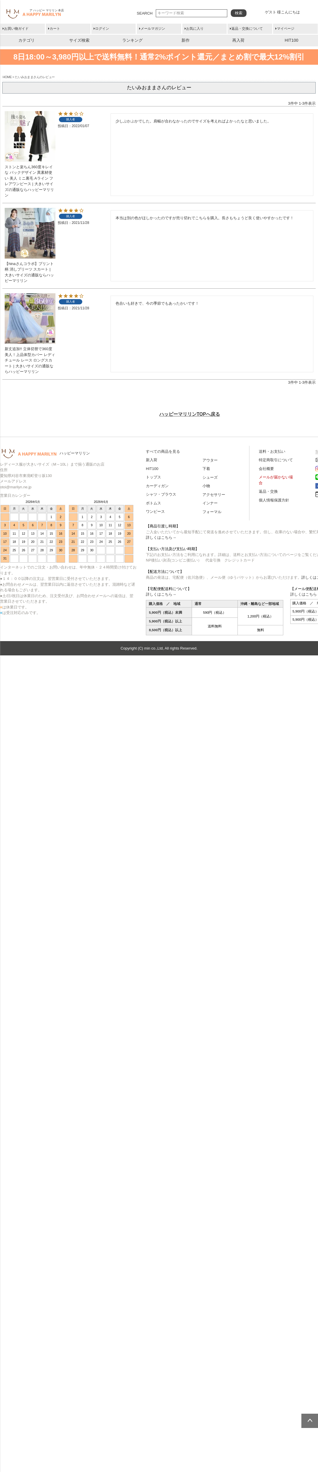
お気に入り (195, 29)
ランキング (132, 40)
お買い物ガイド (16, 29)
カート (55, 29)
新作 (185, 40)
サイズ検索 (79, 40)
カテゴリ (26, 40)
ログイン (102, 29)
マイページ (285, 29)
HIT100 (291, 40)
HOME (7, 77)
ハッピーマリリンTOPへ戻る (189, 414)
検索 (238, 13)
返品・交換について (247, 29)
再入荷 (238, 40)
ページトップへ (309, 1421)
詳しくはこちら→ (161, 537)
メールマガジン (153, 29)
